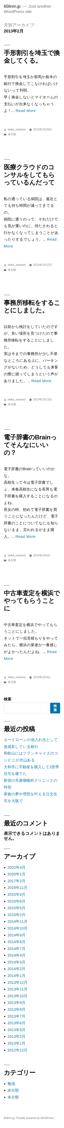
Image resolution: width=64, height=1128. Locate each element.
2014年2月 (16, 969)
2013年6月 (16, 1023)
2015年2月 (16, 915)
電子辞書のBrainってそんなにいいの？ (30, 445)
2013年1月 (16, 1043)
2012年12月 (17, 1050)
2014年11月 (17, 921)
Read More (26, 111)
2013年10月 (17, 996)
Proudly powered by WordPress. (35, 1118)
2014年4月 (16, 955)
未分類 (12, 134)
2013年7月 (16, 1016)
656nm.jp (12, 6)
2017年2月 (16, 881)
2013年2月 (16, 1036)
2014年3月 (16, 962)
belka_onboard (16, 129)
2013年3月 (16, 1030)
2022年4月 (16, 867)
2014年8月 (16, 942)
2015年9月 (16, 894)
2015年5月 (16, 908)
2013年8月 (16, 1009)
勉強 (11, 1084)
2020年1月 (16, 874)
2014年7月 (16, 948)
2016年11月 (17, 887)
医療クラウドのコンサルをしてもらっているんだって (29, 175)
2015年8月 (16, 901)
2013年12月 (17, 982)
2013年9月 (16, 1003)
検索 (7, 699)
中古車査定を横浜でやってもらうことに (32, 600)
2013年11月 (17, 989)
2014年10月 (17, 928)
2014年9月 (16, 935)
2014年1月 (16, 975)
